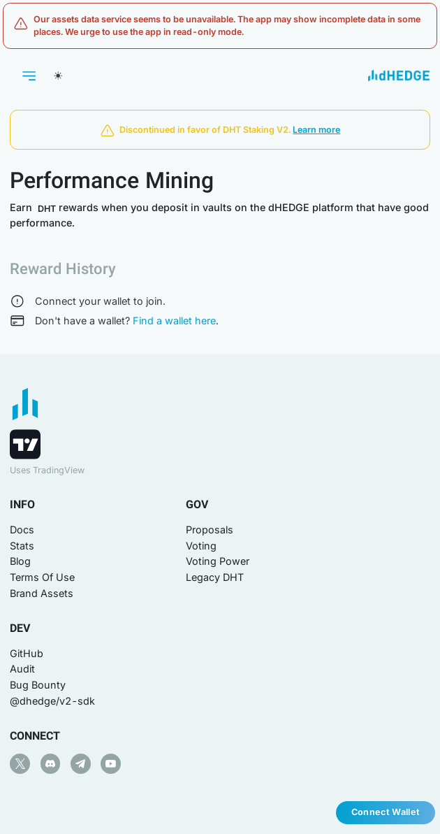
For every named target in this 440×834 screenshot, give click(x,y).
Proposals (209, 529)
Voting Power (217, 561)
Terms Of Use (42, 577)
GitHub (26, 653)
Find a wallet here (174, 320)
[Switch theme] (58, 75)
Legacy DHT (215, 577)
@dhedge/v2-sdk (52, 701)
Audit (22, 669)
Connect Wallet (385, 812)
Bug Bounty (38, 685)
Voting (201, 546)
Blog (20, 561)
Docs (22, 529)
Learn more (316, 129)
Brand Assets (41, 593)
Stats (22, 546)
